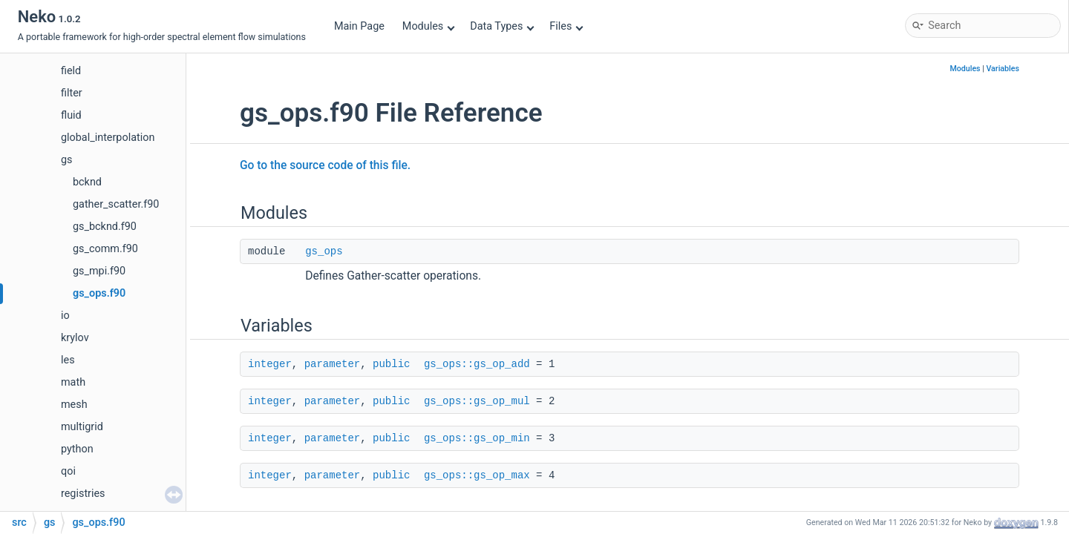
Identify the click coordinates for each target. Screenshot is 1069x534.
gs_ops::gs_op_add (477, 364)
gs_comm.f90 (105, 249)
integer (270, 364)
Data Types (502, 26)
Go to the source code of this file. (325, 165)
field (71, 71)
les (68, 360)
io (65, 315)
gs (67, 160)
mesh (74, 404)
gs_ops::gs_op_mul (477, 401)
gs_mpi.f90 (99, 271)
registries (83, 493)
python (77, 449)
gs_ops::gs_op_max (477, 475)
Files (566, 26)
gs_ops (323, 251)
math (73, 382)
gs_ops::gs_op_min (477, 438)
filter (71, 93)
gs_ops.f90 (99, 293)
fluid (71, 115)
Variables (1002, 68)
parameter (332, 364)
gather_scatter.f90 (116, 204)
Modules (428, 26)
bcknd (87, 182)
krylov (75, 338)
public (391, 364)
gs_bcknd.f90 (105, 226)
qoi (68, 471)
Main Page (359, 26)
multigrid (82, 427)
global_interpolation (107, 137)
